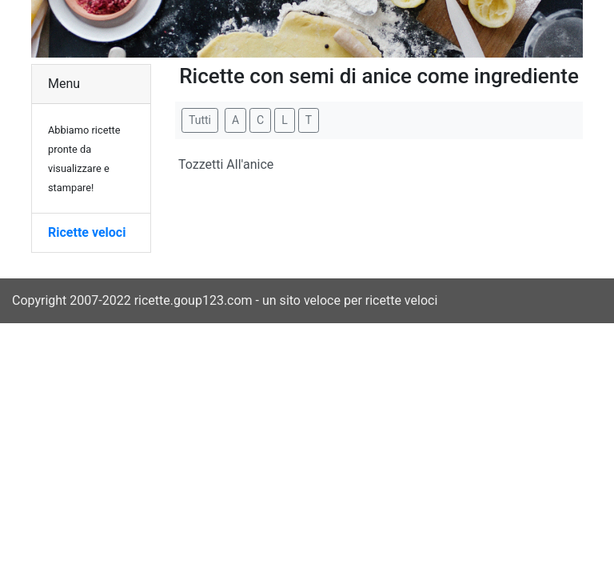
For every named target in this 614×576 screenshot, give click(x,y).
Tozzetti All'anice (225, 164)
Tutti (200, 120)
